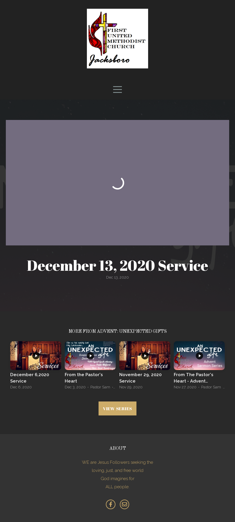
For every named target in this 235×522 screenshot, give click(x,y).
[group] (35, 366)
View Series (117, 408)
